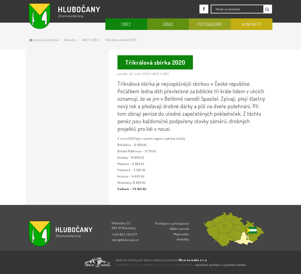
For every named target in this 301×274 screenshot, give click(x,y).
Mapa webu (181, 234)
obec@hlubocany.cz (125, 240)
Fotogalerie (209, 24)
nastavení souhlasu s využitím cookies (220, 265)
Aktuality (70, 40)
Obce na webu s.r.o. (193, 260)
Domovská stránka (44, 40)
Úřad (168, 24)
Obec (126, 24)
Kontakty (251, 24)
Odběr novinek (179, 229)
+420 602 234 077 (124, 234)
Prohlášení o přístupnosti (172, 223)
